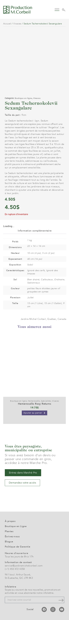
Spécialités (46, 401)
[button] (57, 9)
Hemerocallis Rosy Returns (34, 404)
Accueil (7, 23)
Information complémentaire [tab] (35, 230)
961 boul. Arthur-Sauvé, (18, 574)
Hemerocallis (34, 401)
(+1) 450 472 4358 (15, 569)
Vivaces (17, 23)
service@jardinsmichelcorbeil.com (24, 565)
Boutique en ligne (23, 98)
